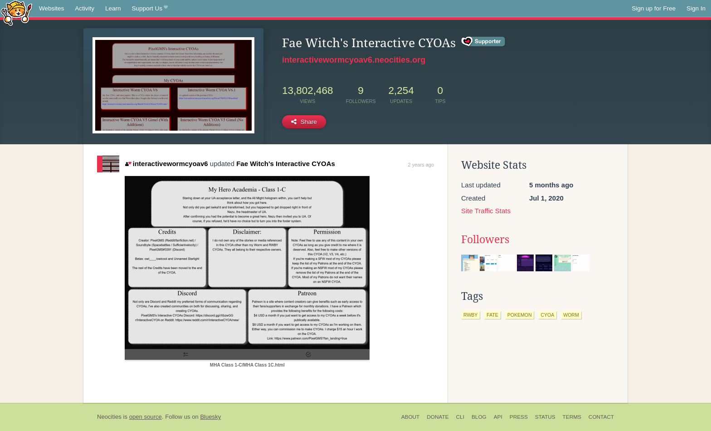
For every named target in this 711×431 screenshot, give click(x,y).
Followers (485, 239)
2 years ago (421, 164)
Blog (479, 417)
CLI (460, 417)
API (498, 417)
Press (519, 417)
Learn (113, 8)
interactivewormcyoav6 (166, 163)
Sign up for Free (654, 8)
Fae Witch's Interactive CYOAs (285, 163)
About (410, 417)
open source (145, 416)
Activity (84, 8)
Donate (437, 417)
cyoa (547, 315)
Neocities (109, 416)
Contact (601, 417)
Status (545, 417)
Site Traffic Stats (486, 211)
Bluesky (210, 416)
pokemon (519, 315)
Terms (572, 417)
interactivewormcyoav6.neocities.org (353, 59)
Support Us (150, 8)
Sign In (696, 8)
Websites (51, 8)
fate (492, 315)
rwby (470, 315)
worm (571, 315)
